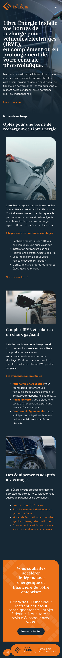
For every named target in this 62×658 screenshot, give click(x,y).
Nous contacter (12, 102)
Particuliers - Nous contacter (47, 650)
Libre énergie (15, 6)
